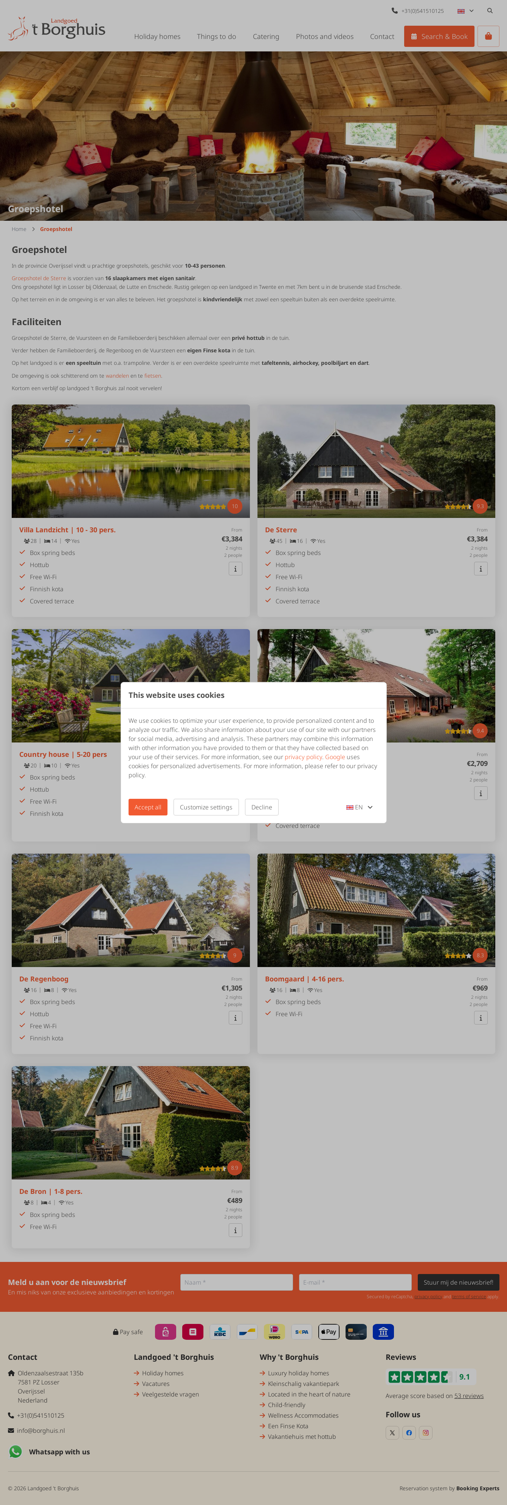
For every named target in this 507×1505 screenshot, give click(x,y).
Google (335, 757)
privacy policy (303, 757)
